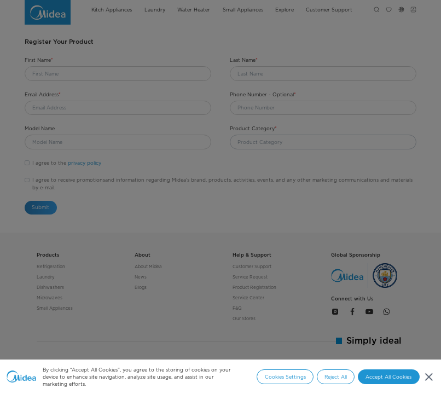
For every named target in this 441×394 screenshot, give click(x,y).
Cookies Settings (285, 377)
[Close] (428, 376)
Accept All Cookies (388, 377)
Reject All (335, 377)
